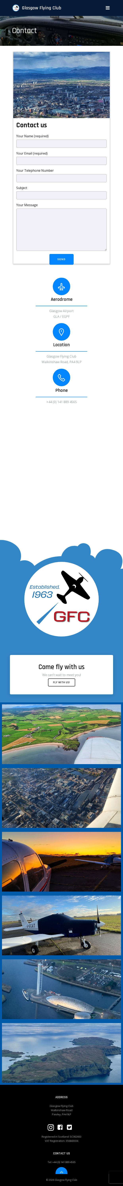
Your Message (61, 227)
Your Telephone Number (61, 175)
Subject (61, 193)
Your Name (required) (61, 141)
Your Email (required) (61, 158)
